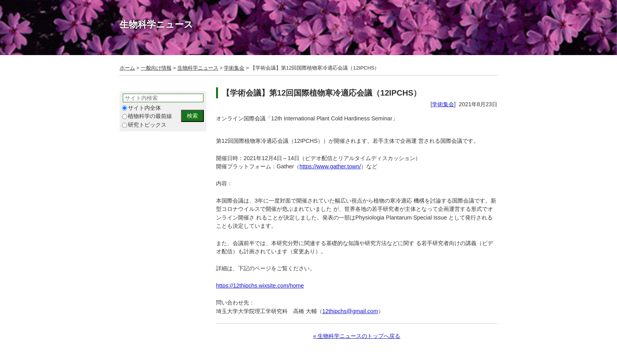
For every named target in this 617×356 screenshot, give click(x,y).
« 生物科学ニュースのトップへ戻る (356, 336)
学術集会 (234, 68)
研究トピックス (144, 125)
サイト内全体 (141, 108)
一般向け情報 (156, 68)
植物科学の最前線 (147, 116)
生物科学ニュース (197, 68)
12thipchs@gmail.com (350, 311)
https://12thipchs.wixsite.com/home (260, 285)
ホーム (127, 68)
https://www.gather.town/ (330, 166)
